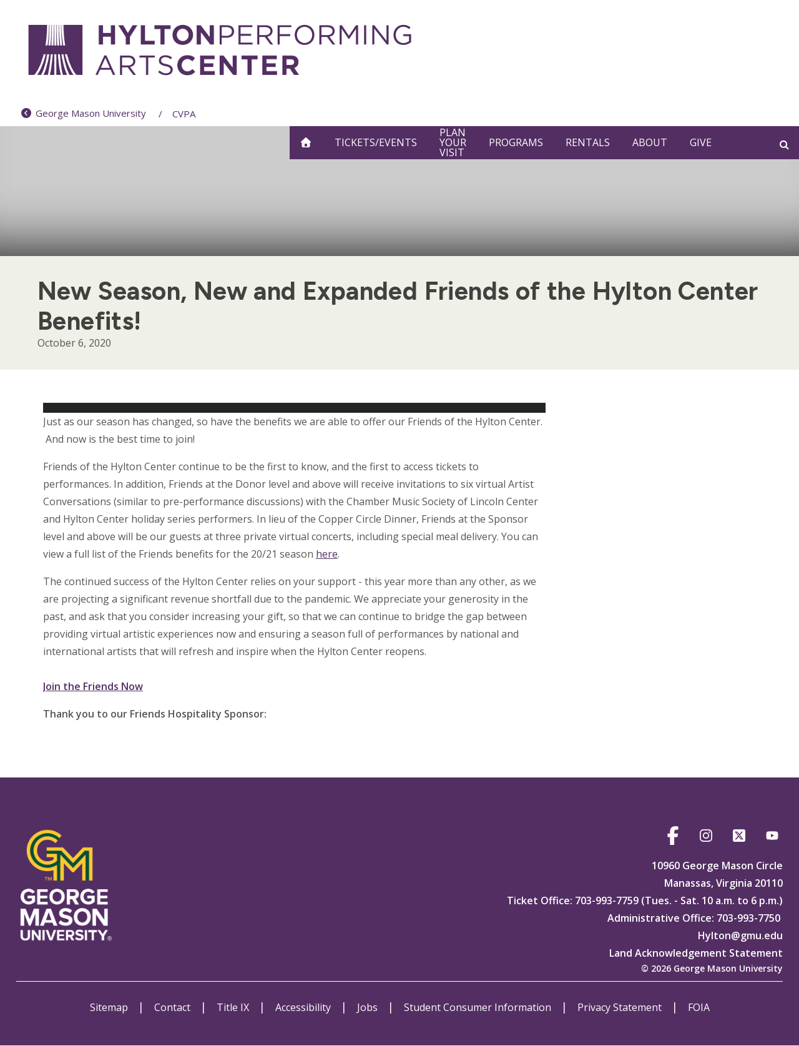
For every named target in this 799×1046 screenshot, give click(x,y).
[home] (306, 142)
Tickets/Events (376, 142)
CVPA (183, 113)
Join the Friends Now (93, 686)
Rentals (588, 142)
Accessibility (304, 1007)
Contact (173, 1007)
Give (701, 142)
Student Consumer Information (479, 1007)
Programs (516, 142)
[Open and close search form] (784, 144)
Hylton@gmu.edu (740, 935)
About (649, 142)
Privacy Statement (620, 1007)
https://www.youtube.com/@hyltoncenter (772, 838)
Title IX (234, 1007)
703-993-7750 (748, 918)
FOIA (699, 1007)
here (327, 554)
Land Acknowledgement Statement (696, 953)
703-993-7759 (605, 900)
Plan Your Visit (452, 142)
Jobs (368, 1007)
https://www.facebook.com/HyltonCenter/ (673, 838)
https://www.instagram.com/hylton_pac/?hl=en (706, 838)
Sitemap (110, 1007)
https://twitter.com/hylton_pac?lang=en (739, 838)
